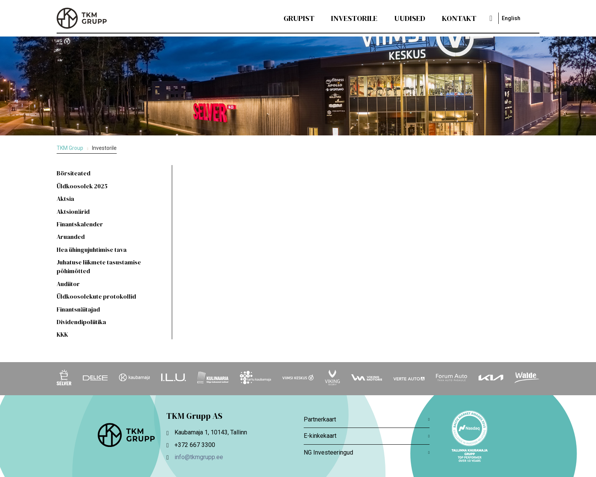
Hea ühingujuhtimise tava (92, 249)
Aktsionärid (73, 211)
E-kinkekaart (367, 435)
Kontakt (459, 18)
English (511, 18)
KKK (62, 334)
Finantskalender (80, 224)
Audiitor (68, 284)
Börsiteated (73, 173)
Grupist (299, 18)
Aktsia (65, 198)
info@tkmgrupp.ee (198, 457)
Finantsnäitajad (78, 309)
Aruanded (71, 236)
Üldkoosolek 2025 (82, 186)
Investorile (354, 18)
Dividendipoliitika (81, 322)
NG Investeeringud (367, 452)
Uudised (409, 18)
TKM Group (70, 148)
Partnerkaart (367, 419)
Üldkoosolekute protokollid (96, 296)
